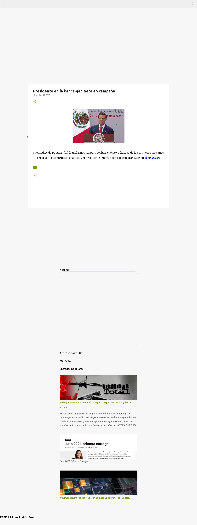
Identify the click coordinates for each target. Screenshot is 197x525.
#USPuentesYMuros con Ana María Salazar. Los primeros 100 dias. (95, 498)
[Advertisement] (98, 22)
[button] (35, 102)
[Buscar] (192, 4)
